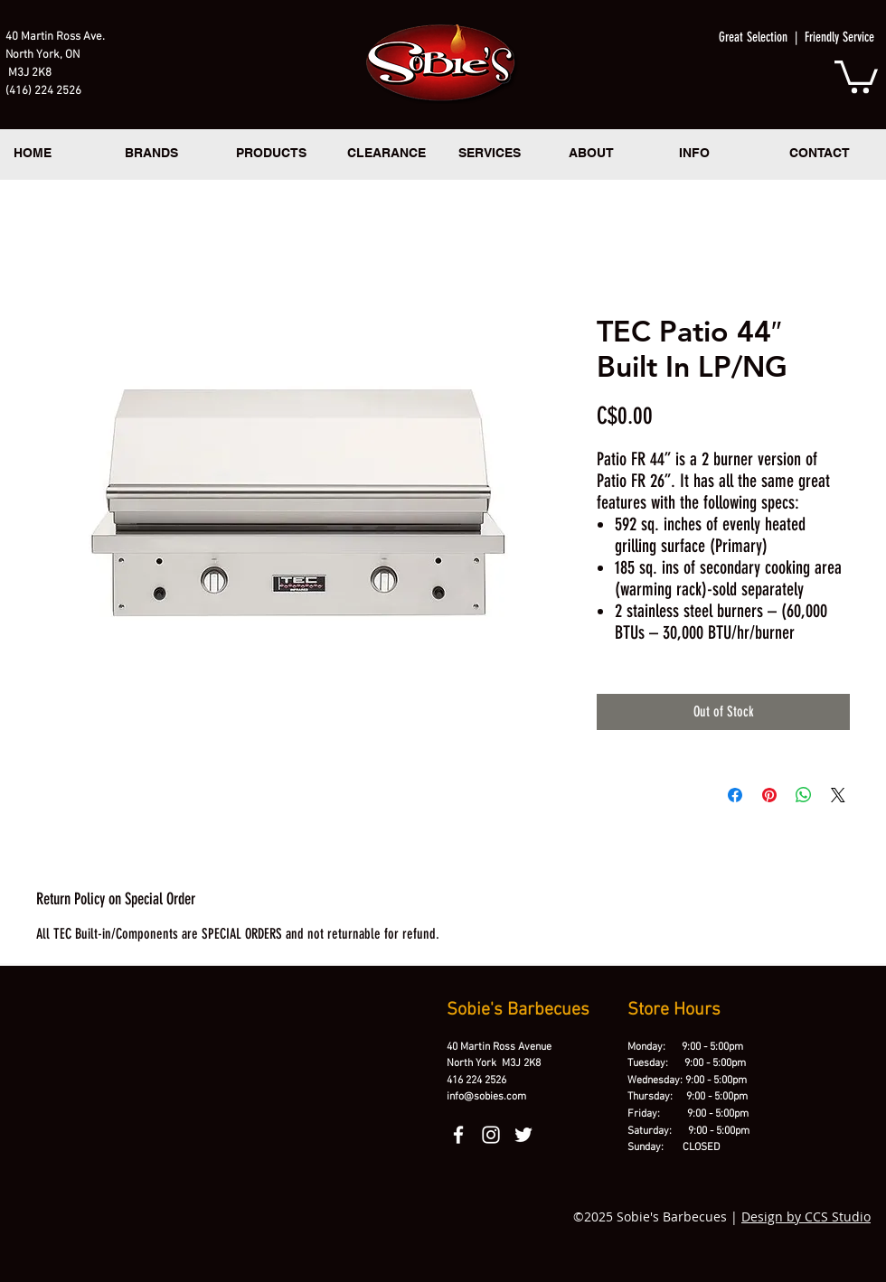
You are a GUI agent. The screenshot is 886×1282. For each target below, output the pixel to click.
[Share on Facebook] (735, 795)
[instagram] (491, 1134)
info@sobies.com (486, 1096)
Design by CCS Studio (806, 1216)
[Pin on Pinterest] (769, 795)
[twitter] (523, 1134)
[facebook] (458, 1134)
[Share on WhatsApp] (804, 795)
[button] (856, 75)
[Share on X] (838, 795)
